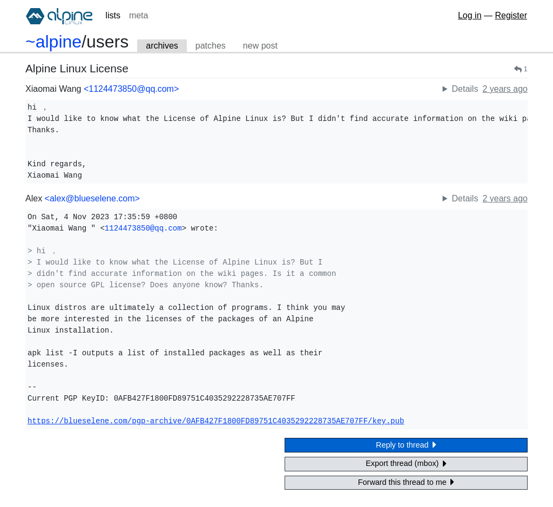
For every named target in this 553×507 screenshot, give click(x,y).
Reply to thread (406, 445)
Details (464, 88)
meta (139, 15)
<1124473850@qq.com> (131, 88)
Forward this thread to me (406, 482)
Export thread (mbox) (406, 463)
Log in (470, 15)
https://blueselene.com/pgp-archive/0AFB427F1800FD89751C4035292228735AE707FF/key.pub (216, 421)
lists (112, 15)
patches (210, 45)
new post (260, 45)
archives (162, 45)
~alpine (53, 41)
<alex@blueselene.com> (92, 198)
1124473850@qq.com (143, 228)
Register (511, 15)
